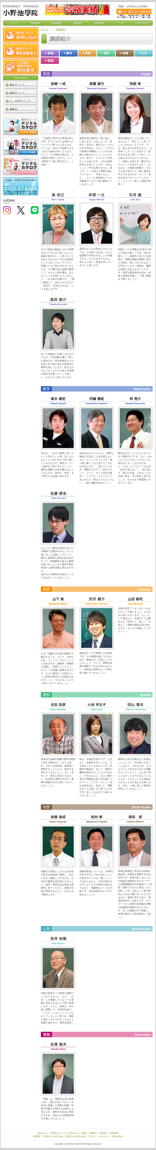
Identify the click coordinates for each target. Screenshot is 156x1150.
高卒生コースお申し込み (53, 1136)
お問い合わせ (142, 23)
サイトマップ (103, 1136)
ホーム (13, 23)
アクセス (120, 23)
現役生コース (56, 1133)
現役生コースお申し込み (76, 1136)
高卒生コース (42, 1133)
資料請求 (99, 23)
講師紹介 (78, 23)
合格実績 (35, 23)
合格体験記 (57, 23)
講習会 (85, 1133)
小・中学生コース (71, 1133)
